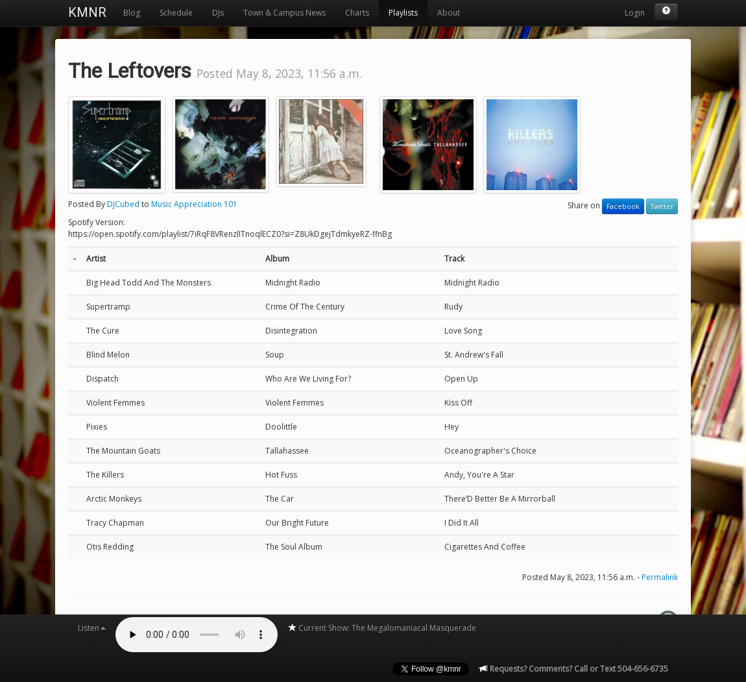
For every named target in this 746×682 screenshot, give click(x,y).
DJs (218, 12)
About (448, 12)
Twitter (662, 206)
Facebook (623, 206)
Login (635, 12)
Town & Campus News (284, 12)
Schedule (176, 12)
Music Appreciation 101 (194, 204)
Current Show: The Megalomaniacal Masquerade (381, 627)
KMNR (87, 12)
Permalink (660, 577)
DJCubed (123, 204)
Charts (357, 12)
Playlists (403, 12)
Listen (92, 627)
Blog (131, 12)
